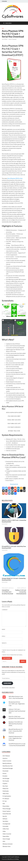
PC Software (6, 798)
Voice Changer (6, 839)
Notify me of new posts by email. (13, 654)
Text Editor (5, 821)
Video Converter (7, 833)
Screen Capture (7, 811)
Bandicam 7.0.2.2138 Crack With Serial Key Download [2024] (16, 723)
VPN (3, 28)
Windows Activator (8, 844)
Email (4, 636)
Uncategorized (6, 823)
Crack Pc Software (14, 857)
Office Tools (6, 793)
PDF (4, 803)
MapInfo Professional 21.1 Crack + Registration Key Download (15, 738)
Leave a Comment (12, 39)
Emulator (5, 776)
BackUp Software (7, 763)
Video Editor (6, 836)
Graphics (5, 783)
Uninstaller (5, 826)
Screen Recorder (7, 813)
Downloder (5, 771)
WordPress (10, 859)
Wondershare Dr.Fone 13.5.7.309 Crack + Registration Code (17, 703)
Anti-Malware (6, 755)
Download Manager (8, 768)
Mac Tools (5, 786)
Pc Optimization (7, 796)
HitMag (17, 859)
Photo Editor (6, 806)
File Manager (6, 778)
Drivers (4, 773)
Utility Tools (6, 828)
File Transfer (6, 781)
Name (4, 629)
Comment (5, 609)
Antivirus (5, 758)
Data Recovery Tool (8, 766)
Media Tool (5, 788)
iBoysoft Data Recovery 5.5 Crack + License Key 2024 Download (16, 730)
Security (5, 816)
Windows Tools (6, 846)
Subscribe (7, 683)
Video (4, 831)
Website (4, 643)
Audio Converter (7, 760)
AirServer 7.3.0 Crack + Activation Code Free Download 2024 (17, 710)
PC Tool (5, 801)
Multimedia (6, 791)
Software (5, 818)
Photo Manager (7, 808)
